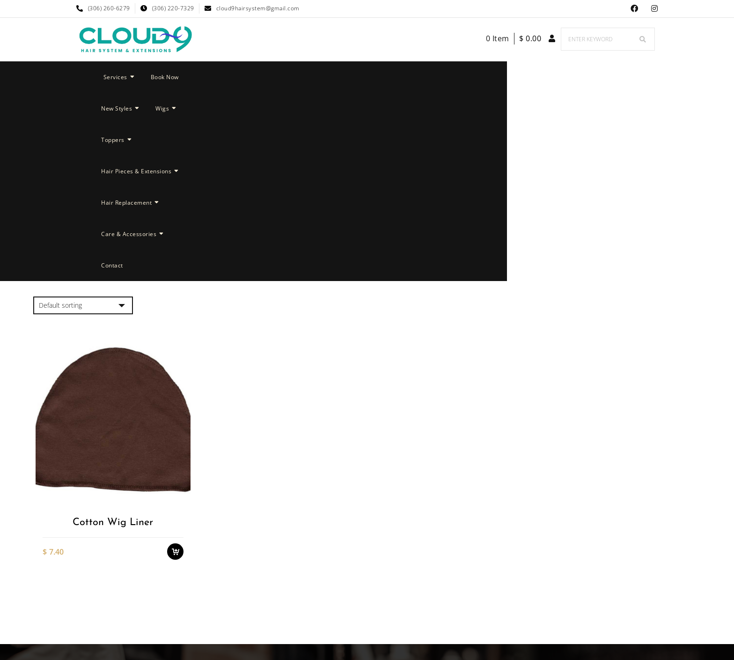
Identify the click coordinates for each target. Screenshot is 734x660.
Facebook (634, 8)
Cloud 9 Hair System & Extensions (333, 607)
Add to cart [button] (175, 361)
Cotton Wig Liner (113, 333)
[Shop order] (83, 117)
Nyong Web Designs (449, 607)
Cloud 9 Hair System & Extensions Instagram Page (654, 8)
